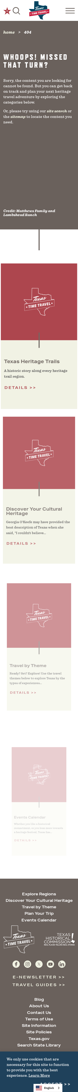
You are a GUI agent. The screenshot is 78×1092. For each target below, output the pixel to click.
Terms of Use (39, 1019)
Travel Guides (34, 984)
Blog (39, 999)
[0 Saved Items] (7, 10)
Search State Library (39, 1045)
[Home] (39, 10)
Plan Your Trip (39, 913)
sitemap (18, 116)
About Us (39, 1005)
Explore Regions (39, 894)
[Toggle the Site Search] (16, 10)
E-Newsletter (35, 977)
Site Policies (39, 1032)
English (45, 1088)
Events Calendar (39, 920)
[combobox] (47, 1088)
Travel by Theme (39, 907)
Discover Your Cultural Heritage (39, 900)
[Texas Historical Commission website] (59, 939)
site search (57, 111)
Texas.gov (39, 1038)
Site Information (39, 1025)
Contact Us (39, 1012)
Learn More (39, 1075)
